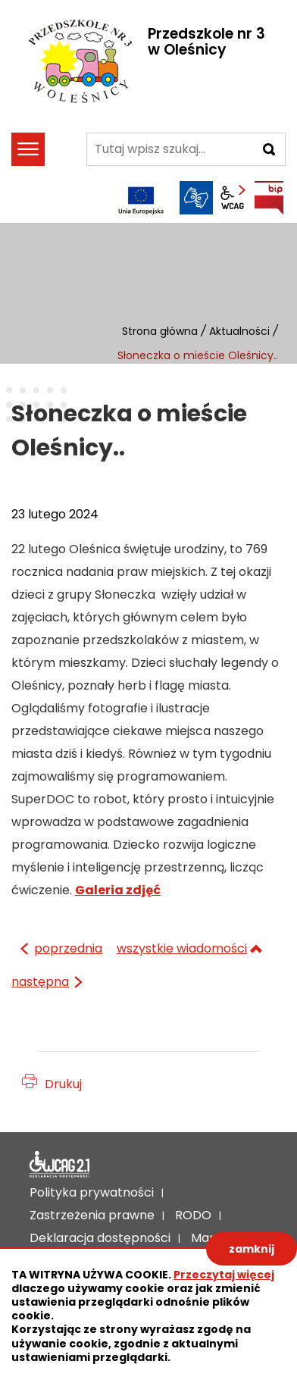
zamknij (251, 1248)
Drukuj (63, 1084)
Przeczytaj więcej (224, 1274)
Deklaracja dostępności (60, 1164)
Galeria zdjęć (118, 890)
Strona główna (160, 331)
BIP (269, 197)
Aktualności (239, 331)
